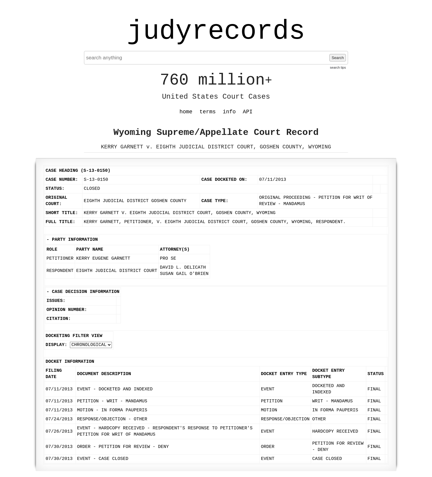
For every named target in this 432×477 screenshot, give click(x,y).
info (229, 112)
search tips (338, 67)
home (185, 112)
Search (338, 57)
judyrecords (216, 31)
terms (208, 112)
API (247, 112)
